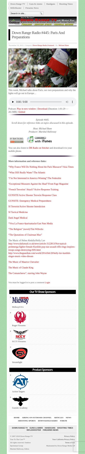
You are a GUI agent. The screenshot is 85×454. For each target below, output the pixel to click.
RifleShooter (15, 8)
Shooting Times (66, 4)
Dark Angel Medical (17, 218)
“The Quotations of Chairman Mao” (25, 235)
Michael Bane (64, 45)
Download (42, 109)
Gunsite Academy (20, 402)
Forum (63, 421)
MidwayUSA (20, 302)
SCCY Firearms (20, 336)
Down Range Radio (40, 45)
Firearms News (32, 8)
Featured (51, 45)
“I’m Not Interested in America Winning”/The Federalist (34, 178)
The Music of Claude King (20, 267)
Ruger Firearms (20, 319)
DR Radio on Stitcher (39, 148)
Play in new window (26, 109)
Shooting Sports (27, 421)
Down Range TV (17, 4)
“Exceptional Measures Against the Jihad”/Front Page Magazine (38, 184)
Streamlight (20, 354)
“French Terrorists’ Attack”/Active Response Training (33, 189)
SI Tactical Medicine (18, 212)
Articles (58, 418)
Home (17, 418)
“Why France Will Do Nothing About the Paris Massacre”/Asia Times (41, 167)
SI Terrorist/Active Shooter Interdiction (26, 206)
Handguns (50, 4)
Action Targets (20, 383)
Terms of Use (70, 443)
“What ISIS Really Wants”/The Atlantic (27, 172)
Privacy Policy (69, 436)
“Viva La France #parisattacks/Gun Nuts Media (30, 223)
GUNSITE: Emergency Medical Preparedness (29, 201)
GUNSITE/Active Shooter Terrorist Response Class (32, 195)
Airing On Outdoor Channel (37, 418)
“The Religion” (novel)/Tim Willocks (25, 229)
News (68, 418)
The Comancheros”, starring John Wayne (27, 273)
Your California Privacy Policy (63, 439)
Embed (21, 112)
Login (47, 282)
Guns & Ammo (35, 4)
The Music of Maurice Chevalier (23, 262)
